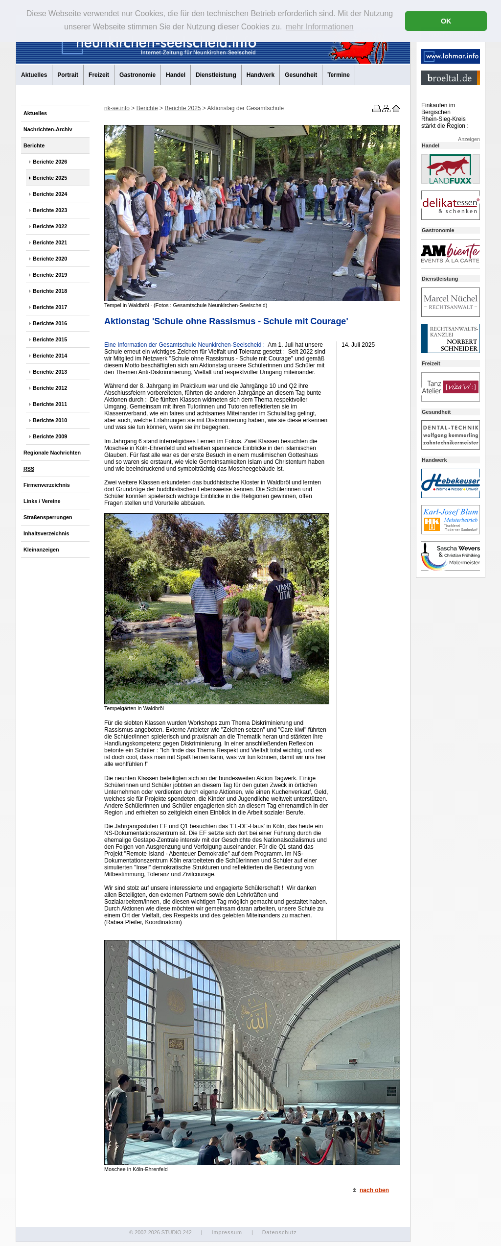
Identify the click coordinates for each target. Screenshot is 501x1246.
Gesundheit (301, 75)
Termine (338, 75)
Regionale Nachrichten (52, 452)
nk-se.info (117, 108)
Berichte (34, 145)
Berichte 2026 (50, 162)
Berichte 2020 (50, 259)
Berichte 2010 (50, 420)
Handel (175, 75)
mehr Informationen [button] (320, 27)
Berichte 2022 (50, 226)
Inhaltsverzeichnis (46, 533)
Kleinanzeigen (41, 549)
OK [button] (446, 21)
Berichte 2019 (50, 275)
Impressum (226, 1232)
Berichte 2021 (50, 242)
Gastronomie (137, 75)
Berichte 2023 (50, 210)
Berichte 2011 (50, 404)
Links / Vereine (42, 501)
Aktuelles (34, 75)
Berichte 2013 (50, 372)
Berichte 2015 (50, 339)
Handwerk (260, 75)
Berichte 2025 (50, 178)
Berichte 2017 (50, 307)
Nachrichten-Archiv (47, 129)
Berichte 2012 (50, 388)
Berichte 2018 (50, 291)
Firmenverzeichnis (46, 485)
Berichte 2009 (50, 436)
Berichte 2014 (50, 356)
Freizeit (99, 75)
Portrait (67, 75)
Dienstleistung (216, 75)
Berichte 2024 (50, 194)
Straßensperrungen (47, 517)
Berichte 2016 (50, 323)
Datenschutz (279, 1232)
